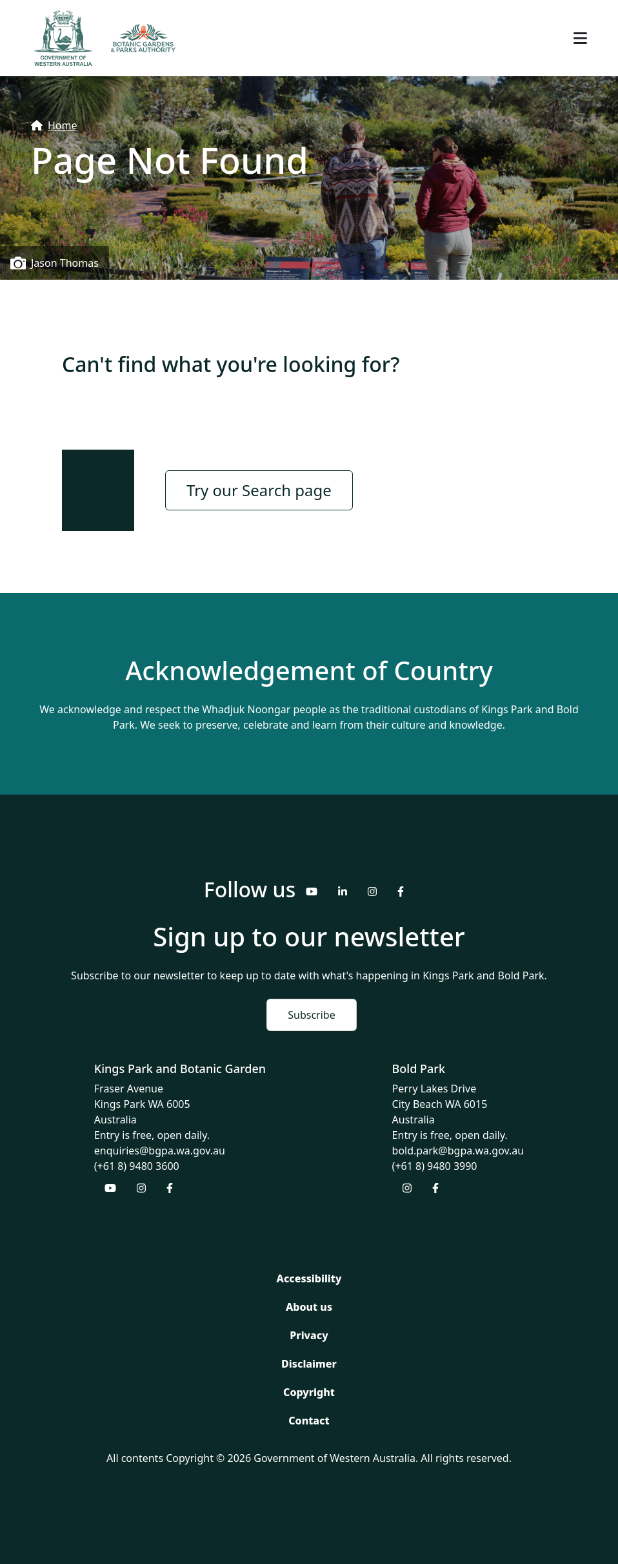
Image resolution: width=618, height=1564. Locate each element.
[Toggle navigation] (580, 38)
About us (309, 1307)
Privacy (309, 1335)
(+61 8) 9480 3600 (136, 1166)
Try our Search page (259, 490)
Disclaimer (309, 1364)
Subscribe (311, 1015)
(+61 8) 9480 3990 (434, 1166)
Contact (308, 1420)
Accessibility (309, 1278)
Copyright (309, 1392)
